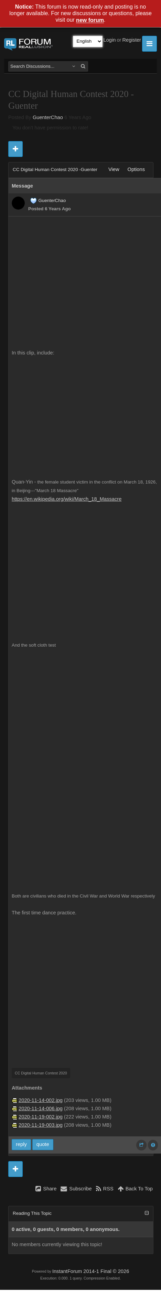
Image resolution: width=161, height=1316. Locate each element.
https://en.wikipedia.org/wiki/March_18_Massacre (66, 499)
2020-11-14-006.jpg (41, 1108)
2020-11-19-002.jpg (41, 1116)
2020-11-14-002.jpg (41, 1100)
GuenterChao (48, 117)
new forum (90, 20)
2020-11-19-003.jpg (41, 1125)
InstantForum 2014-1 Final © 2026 (90, 1271)
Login (110, 40)
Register (131, 40)
